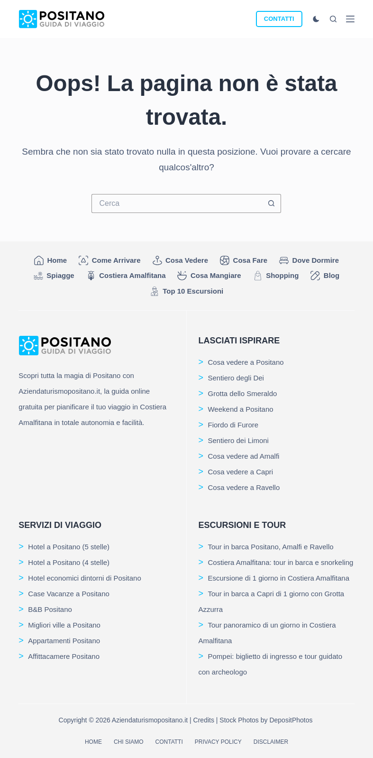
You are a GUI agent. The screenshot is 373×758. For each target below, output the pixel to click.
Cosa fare (243, 260)
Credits (203, 720)
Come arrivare (109, 260)
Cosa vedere (181, 260)
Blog (324, 275)
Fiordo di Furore (233, 425)
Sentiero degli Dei (236, 378)
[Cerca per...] (176, 203)
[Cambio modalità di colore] (316, 19)
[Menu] (350, 19)
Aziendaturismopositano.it (150, 720)
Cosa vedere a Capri (240, 472)
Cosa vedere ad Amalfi (243, 456)
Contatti (169, 742)
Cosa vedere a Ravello (244, 487)
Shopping (276, 275)
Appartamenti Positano (64, 641)
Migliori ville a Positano (64, 625)
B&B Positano (50, 609)
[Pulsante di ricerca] (271, 203)
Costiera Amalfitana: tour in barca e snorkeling (280, 562)
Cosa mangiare (209, 275)
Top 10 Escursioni (187, 291)
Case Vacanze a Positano (68, 594)
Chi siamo (129, 742)
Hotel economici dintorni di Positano (84, 578)
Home (50, 260)
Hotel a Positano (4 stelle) (68, 562)
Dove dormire (309, 260)
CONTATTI (279, 18)
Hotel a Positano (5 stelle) (68, 547)
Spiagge (54, 275)
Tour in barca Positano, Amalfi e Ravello (270, 547)
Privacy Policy (218, 742)
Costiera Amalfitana (126, 275)
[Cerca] (333, 19)
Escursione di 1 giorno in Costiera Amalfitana (278, 578)
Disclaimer (271, 742)
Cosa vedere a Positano (245, 362)
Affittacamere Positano (64, 656)
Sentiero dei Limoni (238, 440)
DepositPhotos (290, 720)
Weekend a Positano (240, 409)
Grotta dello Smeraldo (242, 393)
